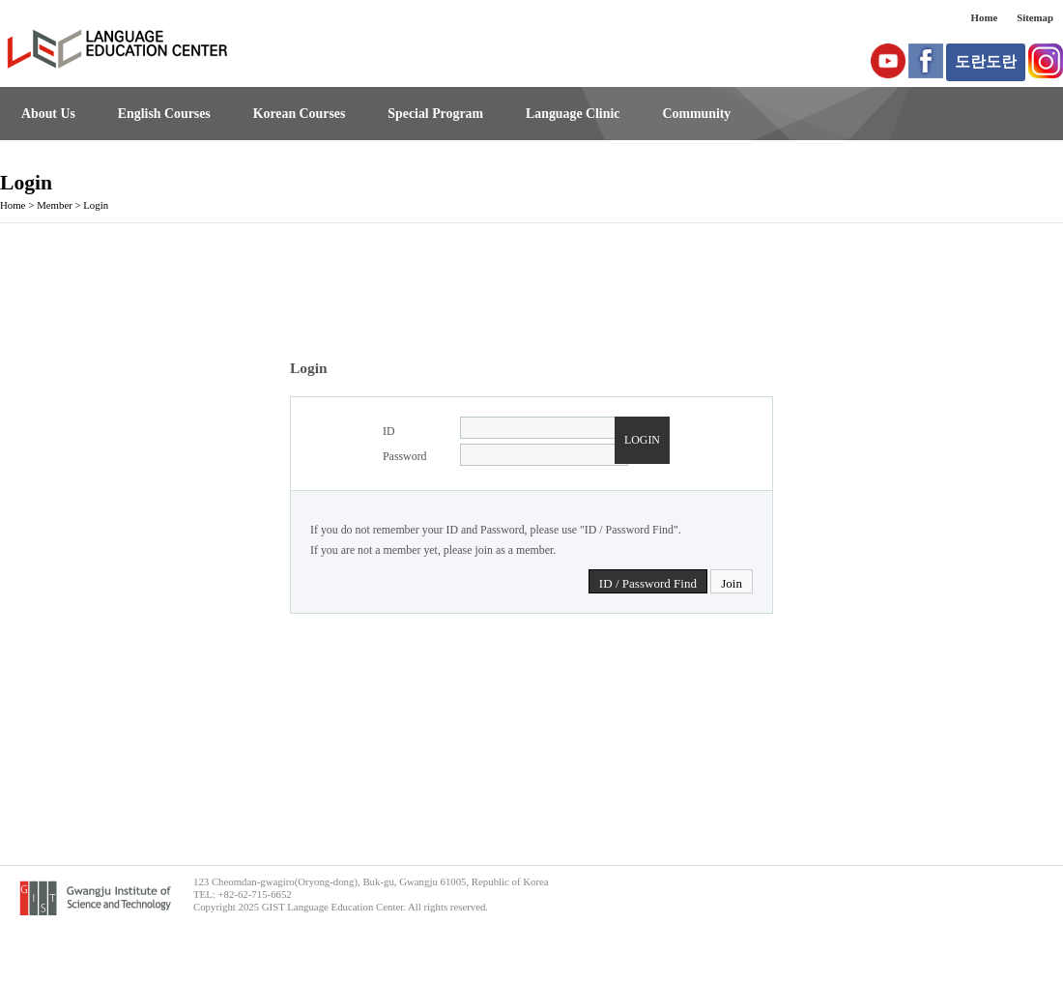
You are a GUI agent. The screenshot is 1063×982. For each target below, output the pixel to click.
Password (405, 456)
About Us (48, 113)
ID (389, 431)
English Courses (164, 113)
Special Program (435, 113)
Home (984, 17)
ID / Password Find (648, 583)
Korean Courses (299, 113)
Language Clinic (572, 113)
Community (696, 113)
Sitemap (1035, 17)
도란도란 (986, 61)
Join (731, 583)
